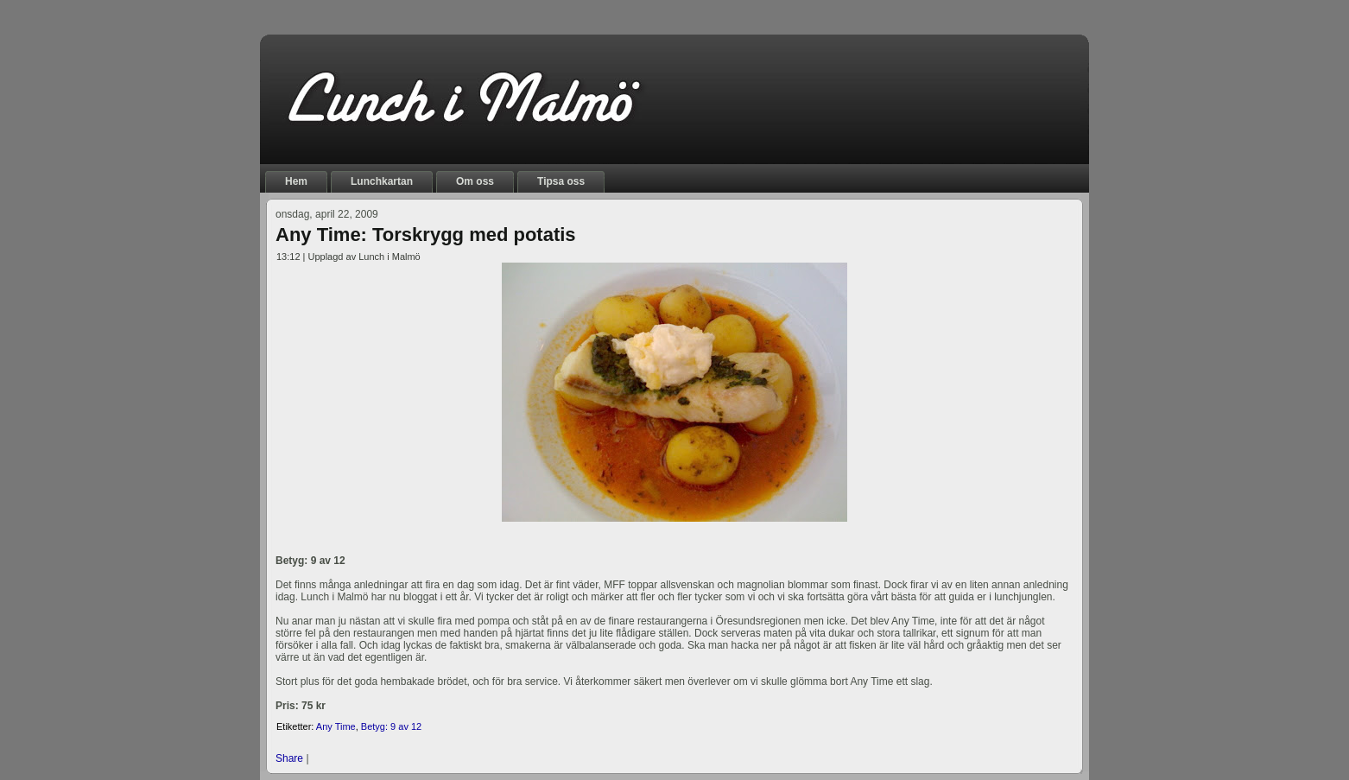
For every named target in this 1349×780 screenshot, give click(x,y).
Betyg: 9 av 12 (391, 726)
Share (289, 758)
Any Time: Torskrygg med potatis (426, 234)
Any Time (336, 726)
